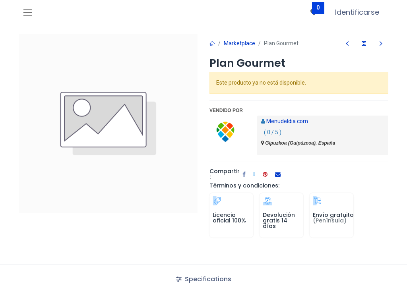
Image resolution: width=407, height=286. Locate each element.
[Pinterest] (265, 174)
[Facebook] (244, 174)
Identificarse (357, 12)
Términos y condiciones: (244, 185)
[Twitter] (254, 174)
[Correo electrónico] (278, 174)
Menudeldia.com (287, 121)
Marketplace (239, 43)
